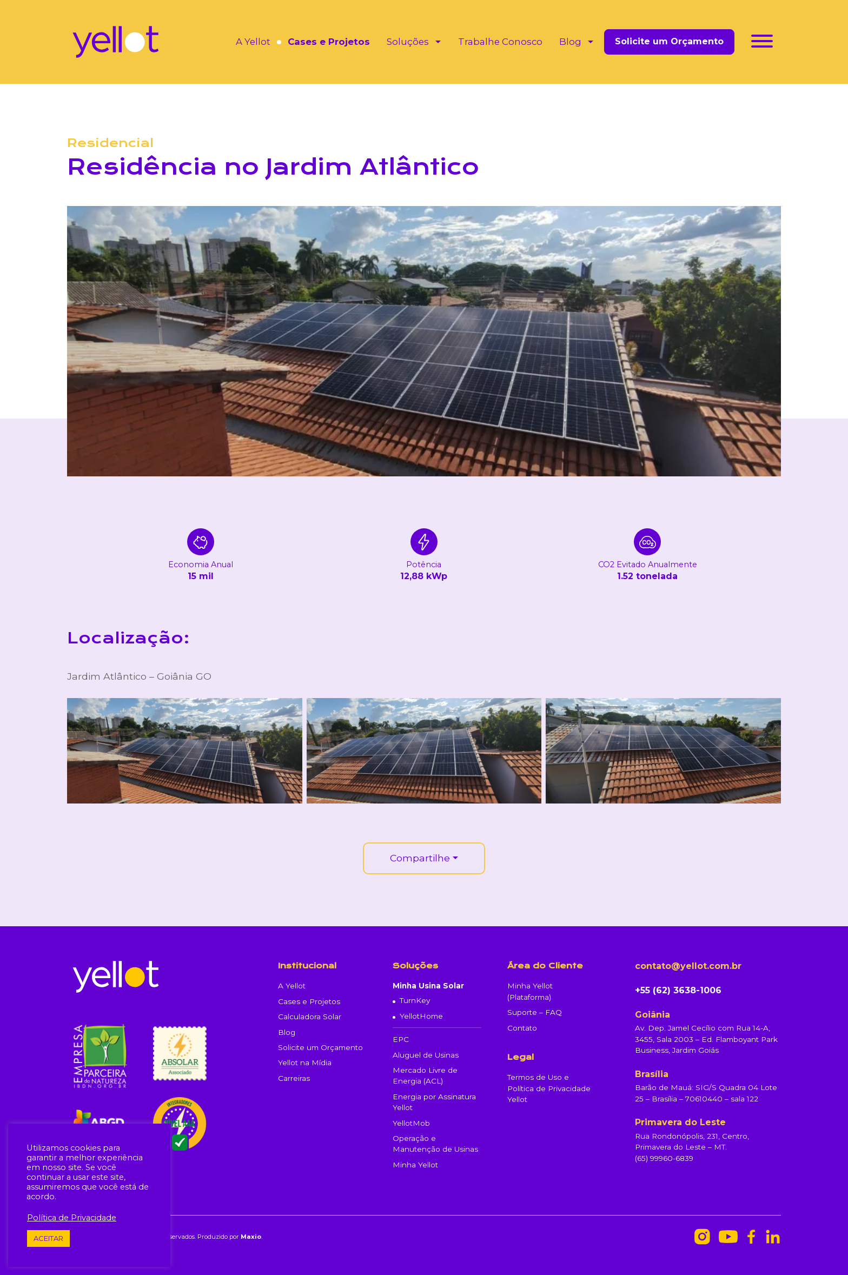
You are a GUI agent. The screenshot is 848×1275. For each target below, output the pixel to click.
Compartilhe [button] (420, 858)
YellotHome (421, 1016)
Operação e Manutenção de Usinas (435, 1143)
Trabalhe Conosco (500, 41)
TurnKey (415, 1000)
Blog (570, 41)
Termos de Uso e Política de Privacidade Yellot (549, 1088)
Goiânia (652, 1015)
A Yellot (253, 41)
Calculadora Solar (309, 1016)
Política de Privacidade (71, 1218)
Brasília (651, 1074)
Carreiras (294, 1078)
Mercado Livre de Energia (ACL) (425, 1075)
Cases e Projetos (329, 41)
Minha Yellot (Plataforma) (530, 991)
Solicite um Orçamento (669, 41)
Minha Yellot (415, 1164)
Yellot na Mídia (305, 1062)
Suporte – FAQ (534, 1012)
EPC (401, 1039)
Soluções (408, 41)
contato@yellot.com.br (688, 966)
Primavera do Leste (680, 1122)
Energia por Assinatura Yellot (434, 1102)
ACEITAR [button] (48, 1238)
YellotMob (411, 1123)
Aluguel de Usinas (426, 1055)
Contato (522, 1028)
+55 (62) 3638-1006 (678, 990)
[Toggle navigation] (762, 43)
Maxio (251, 1236)
